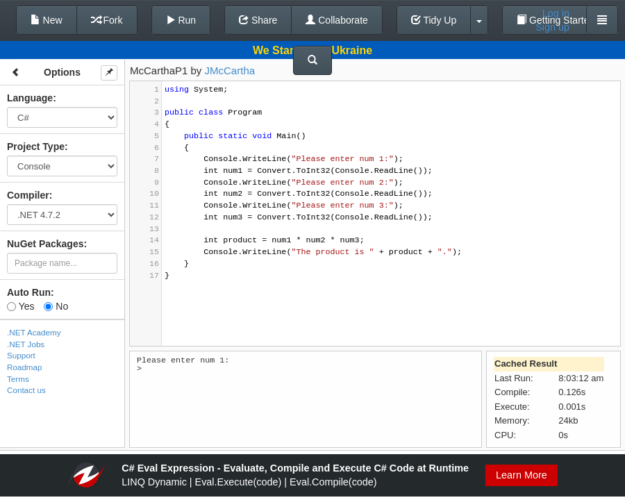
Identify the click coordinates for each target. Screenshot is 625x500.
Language (30, 97)
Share (258, 20)
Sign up (552, 27)
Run (181, 20)
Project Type (36, 146)
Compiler (28, 195)
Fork (107, 20)
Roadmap (24, 367)
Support (21, 355)
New (46, 20)
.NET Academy (34, 332)
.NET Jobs (25, 344)
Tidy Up (433, 20)
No (56, 306)
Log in (555, 13)
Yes (20, 306)
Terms (18, 378)
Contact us (26, 389)
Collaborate (337, 20)
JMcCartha (230, 70)
